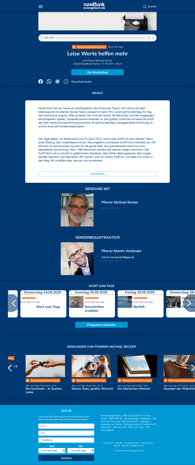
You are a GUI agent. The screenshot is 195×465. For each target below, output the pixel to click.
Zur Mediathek (97, 72)
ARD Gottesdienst (132, 415)
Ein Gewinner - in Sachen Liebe (44, 390)
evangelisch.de (136, 445)
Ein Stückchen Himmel (134, 388)
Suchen (152, 6)
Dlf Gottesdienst (130, 421)
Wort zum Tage (115, 47)
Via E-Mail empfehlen (57, 81)
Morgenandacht (132, 424)
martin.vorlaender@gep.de (117, 257)
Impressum (108, 443)
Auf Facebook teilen (40, 81)
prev (11, 303)
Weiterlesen (98, 174)
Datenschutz (147, 443)
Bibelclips (145, 418)
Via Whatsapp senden (49, 81)
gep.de (117, 445)
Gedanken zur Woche (111, 424)
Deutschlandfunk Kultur (86, 63)
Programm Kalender (101, 325)
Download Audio (81, 82)
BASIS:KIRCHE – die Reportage (124, 418)
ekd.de (125, 445)
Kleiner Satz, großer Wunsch (92, 388)
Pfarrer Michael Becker (99, 60)
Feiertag (144, 421)
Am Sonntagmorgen (111, 415)
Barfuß (139, 307)
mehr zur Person (109, 208)
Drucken (66, 81)
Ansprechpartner (131, 443)
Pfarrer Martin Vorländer (121, 251)
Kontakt (119, 443)
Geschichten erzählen (94, 309)
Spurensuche (119, 427)
